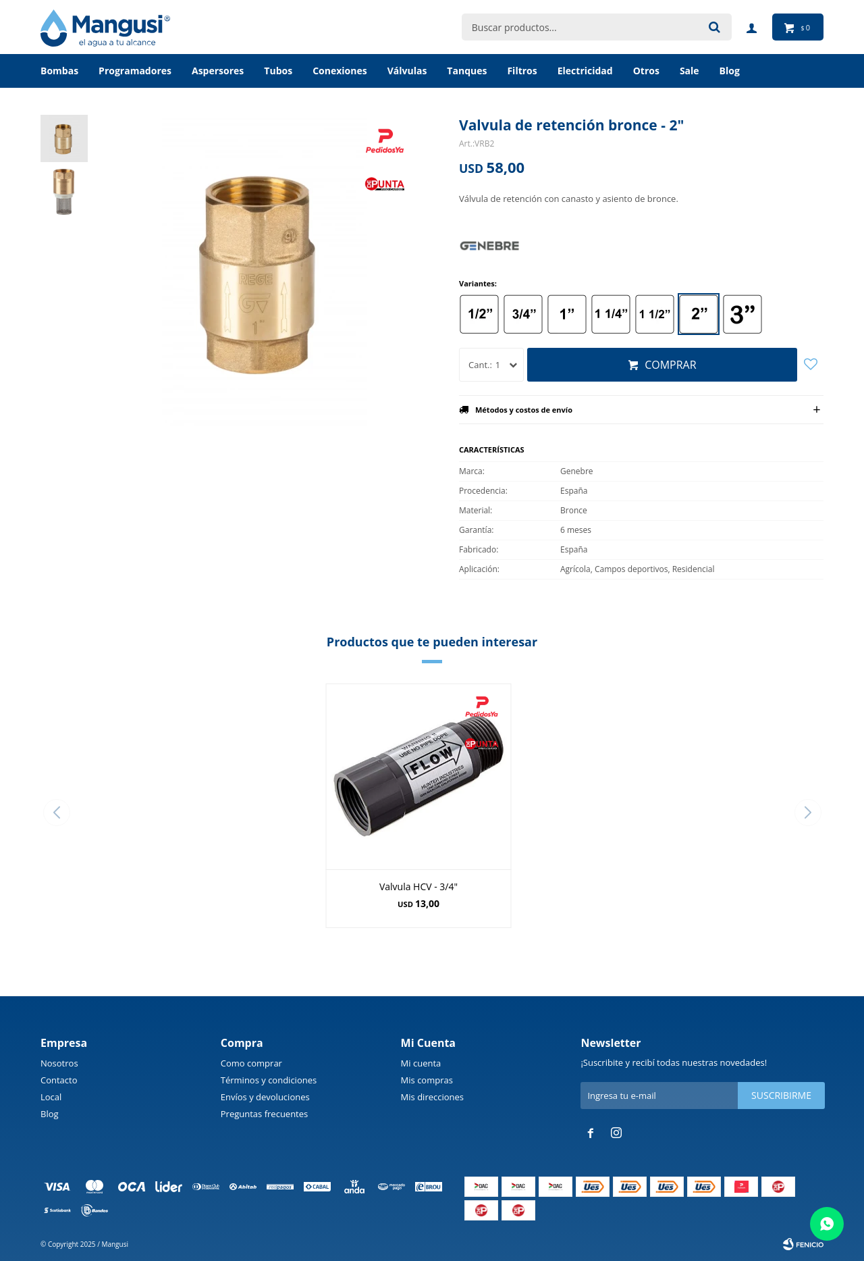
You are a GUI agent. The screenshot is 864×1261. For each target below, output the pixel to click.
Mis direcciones (432, 1097)
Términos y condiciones (269, 1080)
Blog (49, 1114)
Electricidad (585, 70)
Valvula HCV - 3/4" (418, 886)
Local (50, 1097)
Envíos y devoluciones (265, 1097)
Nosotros (59, 1063)
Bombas (59, 70)
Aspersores (218, 70)
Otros (646, 70)
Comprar (670, 364)
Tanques (467, 70)
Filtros (522, 70)
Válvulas (407, 70)
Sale (689, 70)
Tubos (278, 70)
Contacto (59, 1080)
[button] (808, 812)
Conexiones (340, 70)
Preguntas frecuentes (264, 1114)
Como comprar (251, 1063)
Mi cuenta (421, 1063)
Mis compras (427, 1080)
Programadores (135, 70)
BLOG (730, 70)
